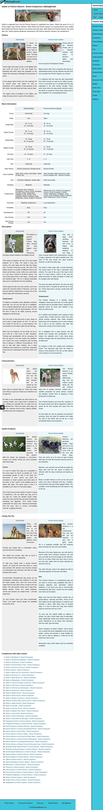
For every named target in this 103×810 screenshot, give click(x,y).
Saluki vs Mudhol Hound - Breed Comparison (20, 693)
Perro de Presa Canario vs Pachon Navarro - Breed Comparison (26, 772)
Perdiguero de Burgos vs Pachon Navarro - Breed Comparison (25, 723)
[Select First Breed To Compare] (89, 9)
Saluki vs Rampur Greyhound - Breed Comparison (21, 698)
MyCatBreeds (66, 803)
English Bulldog (82, 34)
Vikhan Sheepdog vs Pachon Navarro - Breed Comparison (24, 762)
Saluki (18, 39)
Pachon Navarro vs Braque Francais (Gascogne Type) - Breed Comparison (29, 744)
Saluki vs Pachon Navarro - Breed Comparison (20, 777)
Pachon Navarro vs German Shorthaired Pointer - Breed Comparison (27, 729)
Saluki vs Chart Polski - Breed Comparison (19, 713)
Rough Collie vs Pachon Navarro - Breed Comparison (22, 780)
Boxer (79, 76)
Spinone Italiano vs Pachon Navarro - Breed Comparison (23, 757)
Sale (22, 39)
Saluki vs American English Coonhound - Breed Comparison (25, 683)
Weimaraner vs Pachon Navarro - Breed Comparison (22, 764)
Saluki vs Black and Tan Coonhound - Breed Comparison (23, 672)
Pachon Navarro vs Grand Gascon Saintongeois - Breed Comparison (27, 739)
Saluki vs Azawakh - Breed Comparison (18, 706)
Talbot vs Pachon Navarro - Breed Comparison (20, 759)
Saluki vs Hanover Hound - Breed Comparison (20, 708)
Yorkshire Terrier (82, 30)
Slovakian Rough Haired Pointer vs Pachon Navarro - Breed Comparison (29, 746)
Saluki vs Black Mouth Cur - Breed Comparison (20, 677)
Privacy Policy (9, 803)
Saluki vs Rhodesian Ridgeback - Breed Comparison (22, 659)
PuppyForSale (52, 803)
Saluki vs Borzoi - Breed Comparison (17, 670)
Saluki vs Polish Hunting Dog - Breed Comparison (21, 716)
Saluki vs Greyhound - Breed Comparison (18, 662)
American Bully (82, 72)
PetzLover (40, 803)
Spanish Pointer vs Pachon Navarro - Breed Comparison (23, 754)
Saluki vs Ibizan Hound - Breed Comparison (19, 695)
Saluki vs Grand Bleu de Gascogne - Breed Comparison (23, 718)
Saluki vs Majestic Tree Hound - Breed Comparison (22, 711)
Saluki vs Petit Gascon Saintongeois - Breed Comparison (24, 688)
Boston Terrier (81, 68)
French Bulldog (82, 41)
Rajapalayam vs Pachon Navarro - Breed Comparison (22, 782)
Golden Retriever (82, 57)
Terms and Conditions (25, 803)
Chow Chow (81, 87)
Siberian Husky (82, 26)
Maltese (79, 45)
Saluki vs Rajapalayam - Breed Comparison (19, 680)
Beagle (79, 84)
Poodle (79, 95)
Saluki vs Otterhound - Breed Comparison (19, 690)
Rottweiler (80, 61)
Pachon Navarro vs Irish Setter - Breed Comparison (22, 731)
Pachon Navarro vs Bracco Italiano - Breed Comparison (23, 734)
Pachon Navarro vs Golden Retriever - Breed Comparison (24, 726)
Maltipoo (79, 99)
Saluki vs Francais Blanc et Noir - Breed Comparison (22, 665)
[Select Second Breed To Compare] (89, 13)
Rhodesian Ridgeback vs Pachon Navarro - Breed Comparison (25, 775)
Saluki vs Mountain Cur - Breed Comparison (19, 675)
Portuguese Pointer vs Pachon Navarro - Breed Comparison (24, 721)
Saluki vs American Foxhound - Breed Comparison (21, 667)
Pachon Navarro (53, 39)
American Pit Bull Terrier (84, 80)
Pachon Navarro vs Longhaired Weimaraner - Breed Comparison (26, 741)
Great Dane (80, 91)
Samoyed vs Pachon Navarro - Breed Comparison (21, 767)
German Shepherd (83, 53)
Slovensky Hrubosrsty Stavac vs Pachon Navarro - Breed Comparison (28, 749)
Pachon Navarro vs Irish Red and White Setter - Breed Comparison (27, 736)
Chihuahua (80, 64)
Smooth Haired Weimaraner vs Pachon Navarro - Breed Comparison (27, 752)
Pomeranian (81, 38)
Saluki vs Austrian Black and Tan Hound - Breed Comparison (25, 700)
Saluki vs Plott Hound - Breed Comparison (19, 685)
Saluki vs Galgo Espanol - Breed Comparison (20, 703)
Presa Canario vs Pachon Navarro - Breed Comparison (23, 769)
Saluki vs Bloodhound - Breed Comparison (19, 657)
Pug (78, 49)
